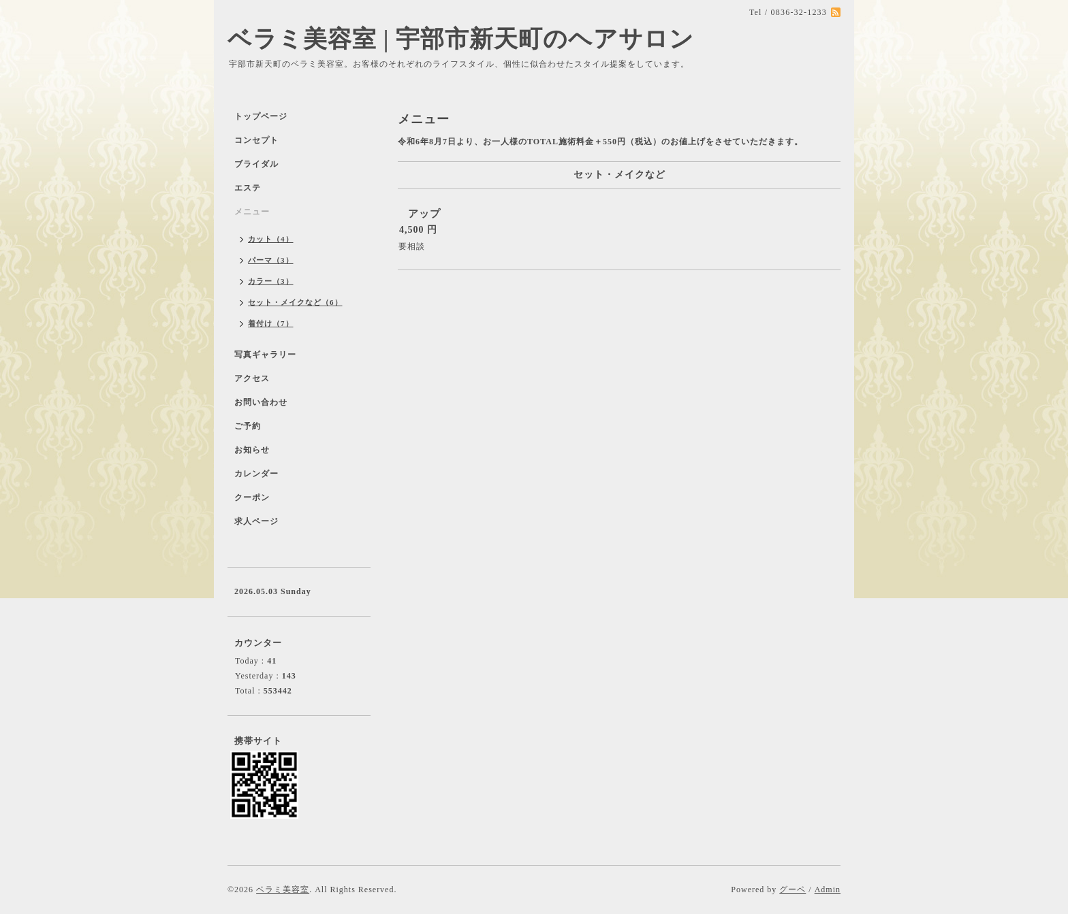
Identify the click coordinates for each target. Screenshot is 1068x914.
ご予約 (247, 426)
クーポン (252, 497)
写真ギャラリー (265, 354)
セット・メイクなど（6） (295, 302)
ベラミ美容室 (282, 889)
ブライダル (256, 164)
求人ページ (256, 521)
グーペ (792, 889)
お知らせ (252, 450)
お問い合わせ (260, 402)
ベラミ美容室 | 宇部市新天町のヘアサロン (460, 39)
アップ (424, 213)
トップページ (260, 116)
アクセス (252, 378)
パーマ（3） (271, 260)
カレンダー (256, 473)
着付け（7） (271, 323)
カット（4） (271, 239)
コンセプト (256, 140)
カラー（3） (271, 281)
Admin (828, 889)
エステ (247, 188)
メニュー (252, 211)
